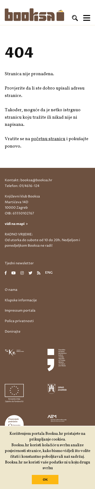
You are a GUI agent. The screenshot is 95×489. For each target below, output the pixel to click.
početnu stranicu (48, 139)
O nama (11, 289)
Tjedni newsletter (19, 263)
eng (49, 273)
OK (45, 480)
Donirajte (12, 331)
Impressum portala (20, 310)
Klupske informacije (21, 300)
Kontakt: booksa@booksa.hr (28, 180)
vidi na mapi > (16, 224)
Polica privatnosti (19, 321)
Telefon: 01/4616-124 (22, 186)
